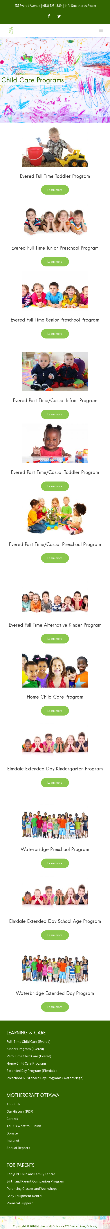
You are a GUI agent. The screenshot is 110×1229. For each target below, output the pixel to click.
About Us (13, 1104)
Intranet (13, 1140)
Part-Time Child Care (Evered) (29, 1056)
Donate (12, 1133)
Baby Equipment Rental (24, 1196)
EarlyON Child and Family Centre (31, 1174)
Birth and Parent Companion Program (35, 1181)
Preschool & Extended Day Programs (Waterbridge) (45, 1078)
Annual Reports (18, 1147)
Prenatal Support (20, 1203)
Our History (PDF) (20, 1111)
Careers (12, 1118)
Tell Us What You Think (24, 1126)
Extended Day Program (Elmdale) (32, 1070)
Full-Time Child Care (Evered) (28, 1041)
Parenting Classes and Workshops (32, 1188)
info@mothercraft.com (80, 6)
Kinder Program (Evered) (25, 1049)
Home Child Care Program (26, 1063)
